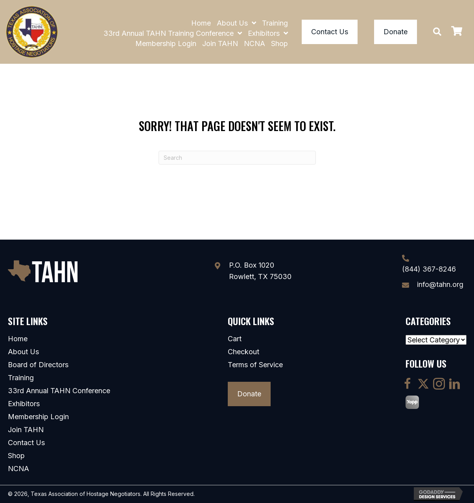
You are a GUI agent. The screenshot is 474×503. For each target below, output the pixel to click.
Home (18, 338)
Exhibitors (24, 403)
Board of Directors (38, 364)
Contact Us (26, 442)
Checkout (243, 351)
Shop (16, 455)
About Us (23, 351)
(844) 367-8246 (429, 269)
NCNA (18, 468)
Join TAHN (26, 429)
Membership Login (38, 416)
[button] (437, 32)
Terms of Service (255, 364)
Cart (235, 338)
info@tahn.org (440, 284)
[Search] (237, 158)
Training (21, 377)
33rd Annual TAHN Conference (59, 390)
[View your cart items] (456, 32)
